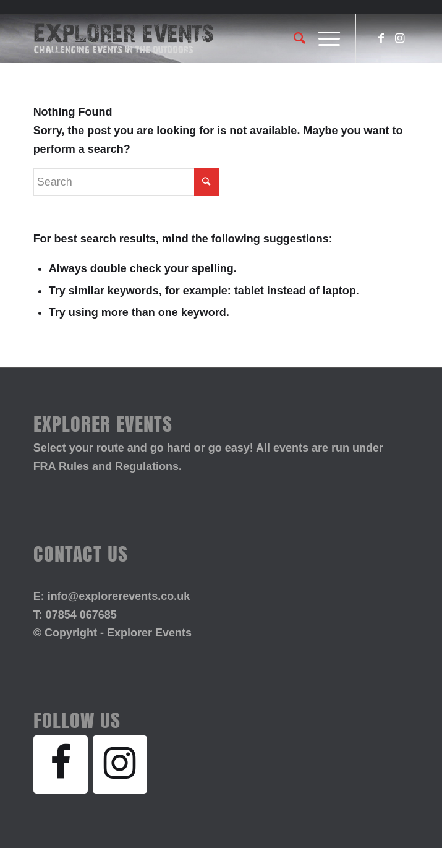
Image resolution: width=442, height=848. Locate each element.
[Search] (293, 38)
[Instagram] (120, 764)
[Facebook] (60, 764)
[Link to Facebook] (381, 38)
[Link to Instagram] (399, 38)
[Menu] (323, 38)
